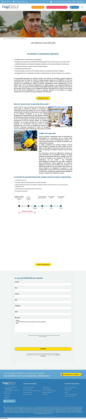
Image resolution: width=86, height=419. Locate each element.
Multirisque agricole (47, 389)
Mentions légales (33, 416)
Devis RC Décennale (37, 7)
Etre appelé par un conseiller (71, 374)
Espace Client (10, 401)
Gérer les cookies (3, 418)
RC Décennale (46, 387)
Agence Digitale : (49, 416)
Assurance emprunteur (70, 396)
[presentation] (43, 343)
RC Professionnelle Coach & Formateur (32, 390)
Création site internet (41, 416)
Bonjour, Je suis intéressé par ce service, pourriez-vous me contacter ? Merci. (43, 325)
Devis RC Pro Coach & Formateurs (57, 7)
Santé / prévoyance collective (71, 394)
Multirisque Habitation (47, 392)
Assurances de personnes (70, 387)
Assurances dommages (28, 387)
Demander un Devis (43, 98)
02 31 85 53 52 (7, 1)
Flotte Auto (45, 394)
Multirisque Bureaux (27, 392)
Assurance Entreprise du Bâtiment (13, 38)
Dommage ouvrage (27, 389)
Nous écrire (7, 395)
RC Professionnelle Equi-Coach (49, 390)
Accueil (4, 38)
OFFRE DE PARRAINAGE (43, 264)
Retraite (66, 392)
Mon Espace (75, 7)
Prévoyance (67, 390)
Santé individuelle (68, 389)
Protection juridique (27, 394)
